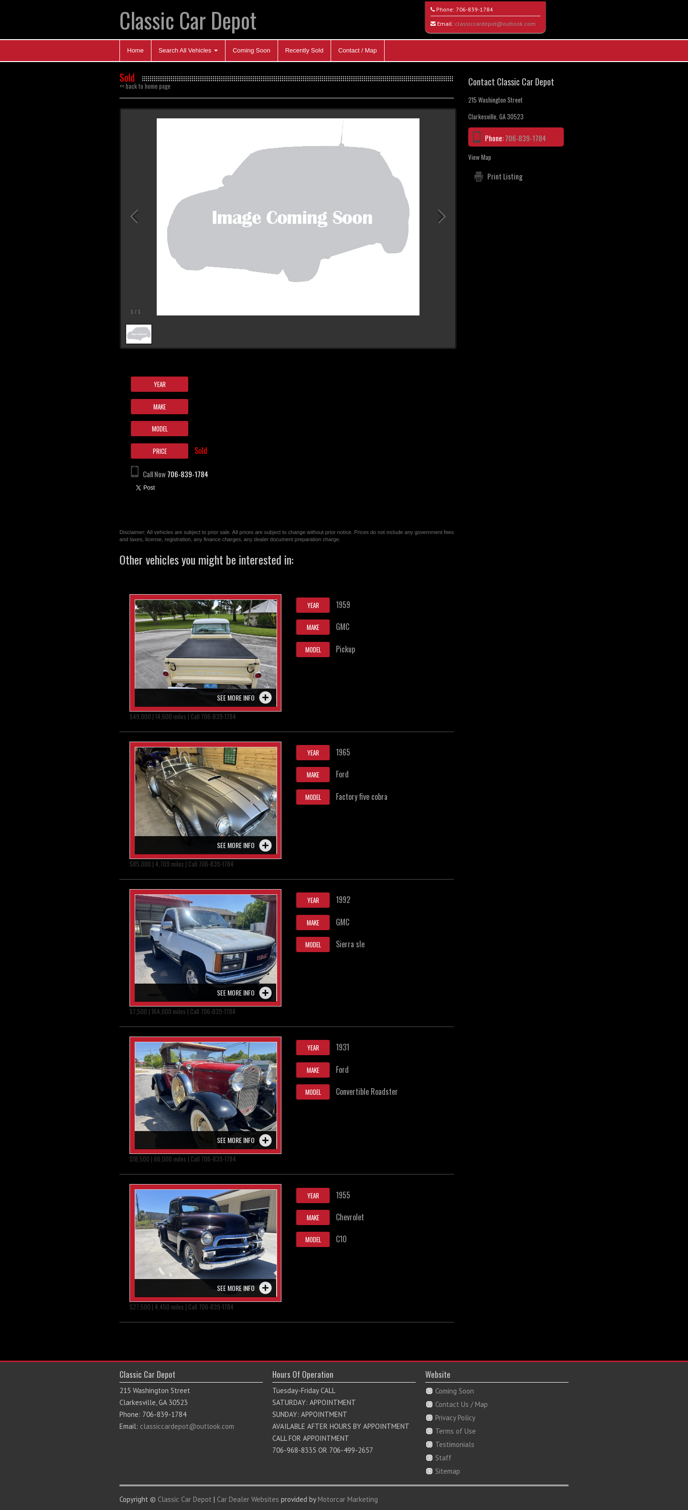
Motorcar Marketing (348, 1499)
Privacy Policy (455, 1417)
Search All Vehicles (188, 50)
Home (135, 50)
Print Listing (505, 176)
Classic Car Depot (188, 20)
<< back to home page (145, 86)
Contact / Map (357, 50)
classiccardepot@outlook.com (495, 23)
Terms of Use (455, 1431)
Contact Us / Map (461, 1404)
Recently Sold (304, 50)
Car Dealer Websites (248, 1499)
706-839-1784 (474, 9)
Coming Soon (251, 50)
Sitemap (447, 1471)
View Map (479, 157)
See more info (236, 697)
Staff (443, 1457)
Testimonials (454, 1444)
